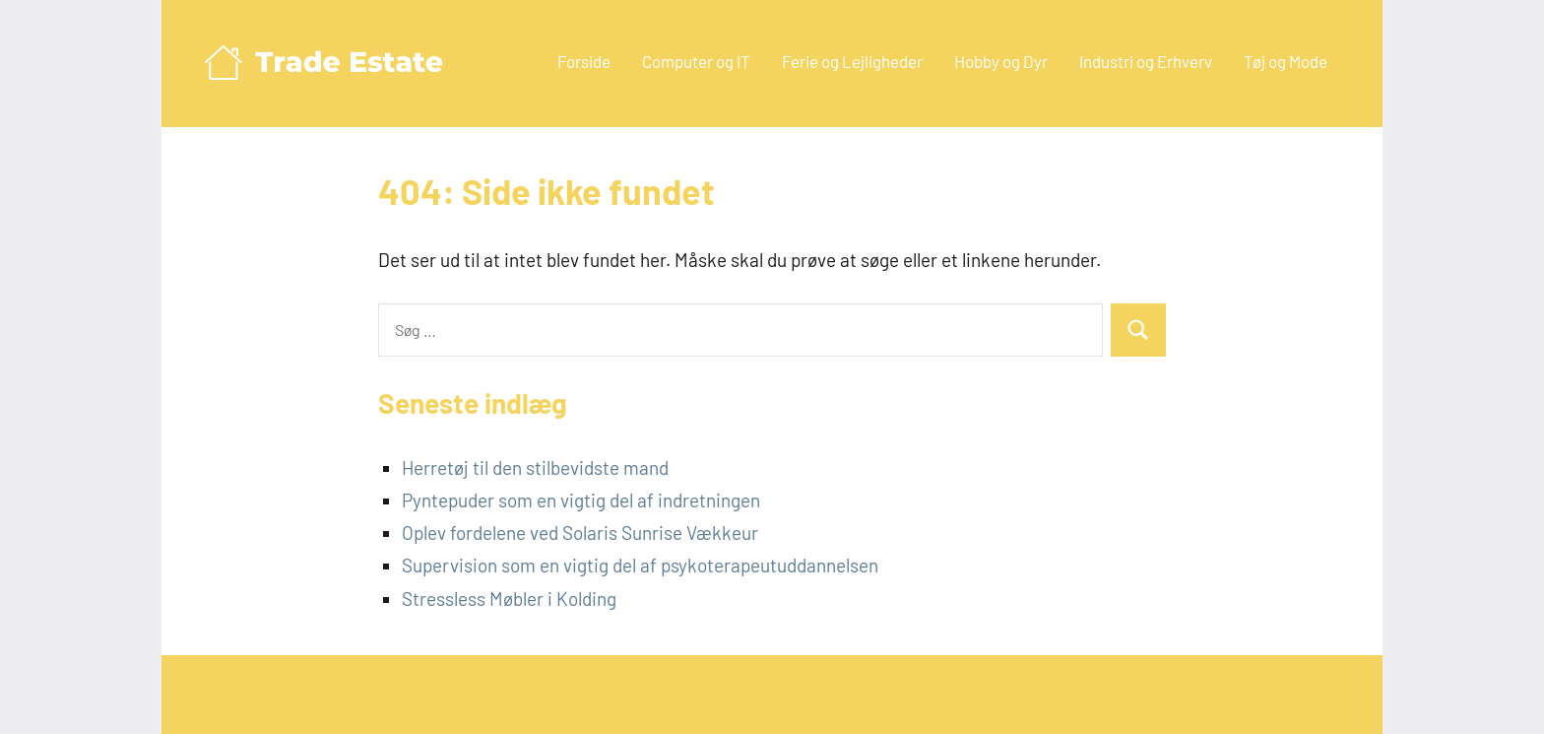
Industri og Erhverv (1145, 61)
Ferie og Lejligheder (852, 61)
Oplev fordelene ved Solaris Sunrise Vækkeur (580, 532)
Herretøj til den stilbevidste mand (535, 467)
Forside (584, 61)
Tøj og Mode (1285, 61)
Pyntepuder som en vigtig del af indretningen (581, 500)
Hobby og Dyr (1001, 61)
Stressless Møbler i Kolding (509, 598)
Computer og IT (696, 61)
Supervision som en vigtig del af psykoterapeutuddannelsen (640, 565)
